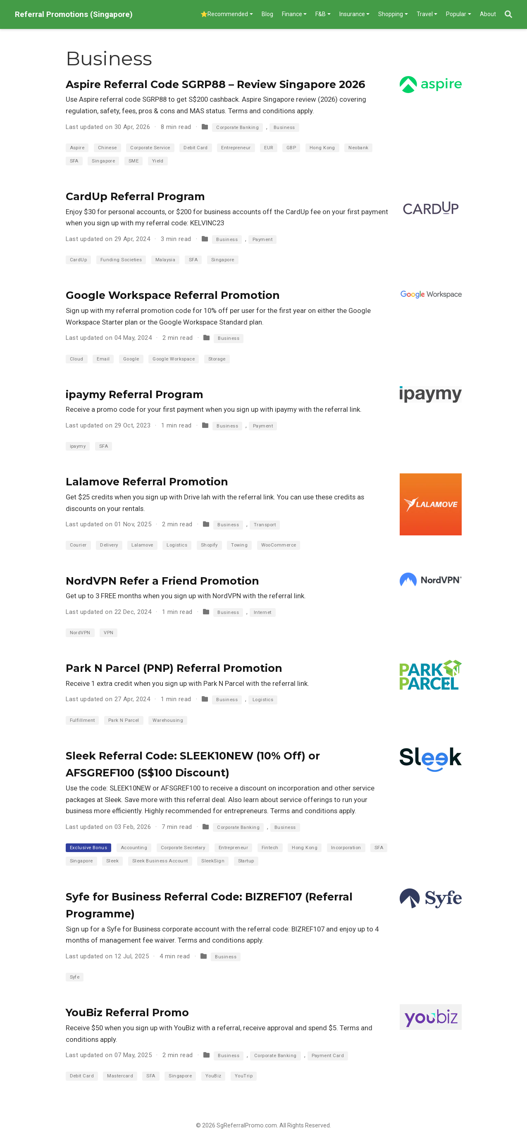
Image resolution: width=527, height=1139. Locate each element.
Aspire (77, 147)
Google (131, 359)
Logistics (177, 545)
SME (133, 161)
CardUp (78, 260)
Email (103, 359)
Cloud (76, 359)
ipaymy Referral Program (134, 394)
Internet (263, 612)
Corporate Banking (237, 127)
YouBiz (213, 1076)
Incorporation (346, 847)
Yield (158, 161)
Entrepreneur (235, 147)
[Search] (508, 14)
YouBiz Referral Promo (127, 1012)
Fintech (270, 847)
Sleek (112, 861)
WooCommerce (278, 545)
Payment (262, 239)
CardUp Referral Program (135, 196)
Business (284, 127)
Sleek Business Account (160, 861)
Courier (78, 545)
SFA (74, 161)
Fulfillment (82, 720)
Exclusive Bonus (88, 847)
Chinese (107, 147)
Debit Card (196, 147)
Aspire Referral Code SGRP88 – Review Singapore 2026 (215, 84)
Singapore (103, 161)
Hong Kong (322, 147)
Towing (239, 545)
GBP (291, 147)
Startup (246, 861)
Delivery (109, 545)
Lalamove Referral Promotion (147, 481)
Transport (265, 525)
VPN (108, 632)
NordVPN (80, 632)
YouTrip (244, 1076)
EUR (268, 147)
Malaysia (165, 260)
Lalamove (142, 545)
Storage (217, 359)
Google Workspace (174, 359)
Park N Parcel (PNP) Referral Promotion (174, 668)
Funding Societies (121, 260)
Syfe (75, 977)
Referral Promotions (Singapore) (74, 14)
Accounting (134, 847)
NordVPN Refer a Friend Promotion (162, 581)
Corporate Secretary (183, 847)
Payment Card (328, 1055)
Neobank (358, 147)
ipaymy (78, 446)
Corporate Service (150, 147)
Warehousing (168, 720)
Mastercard (120, 1076)
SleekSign (212, 861)
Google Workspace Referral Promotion (173, 295)
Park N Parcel (123, 720)
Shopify (209, 545)
